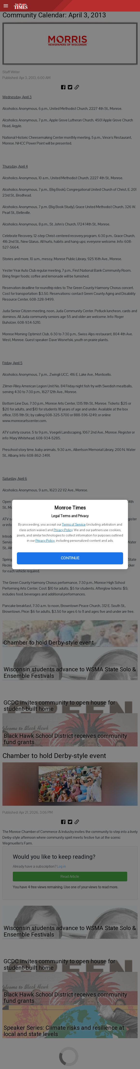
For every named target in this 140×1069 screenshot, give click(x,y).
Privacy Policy (63, 530)
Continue (70, 558)
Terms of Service (74, 524)
